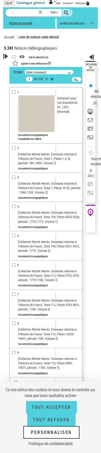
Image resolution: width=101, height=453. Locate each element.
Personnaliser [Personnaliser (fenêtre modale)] (51, 432)
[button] (40, 12)
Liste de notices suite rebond (38, 37)
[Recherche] (22, 12)
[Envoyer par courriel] (90, 121)
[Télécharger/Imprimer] (90, 113)
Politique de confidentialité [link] (51, 443)
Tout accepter (51, 407)
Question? (68, 3)
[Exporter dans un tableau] (90, 130)
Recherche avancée (20, 23)
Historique (80, 3)
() (31, 63)
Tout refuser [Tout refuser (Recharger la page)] (51, 420)
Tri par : (18, 71)
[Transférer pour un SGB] (90, 139)
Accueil (9, 37)
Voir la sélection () (38, 57)
